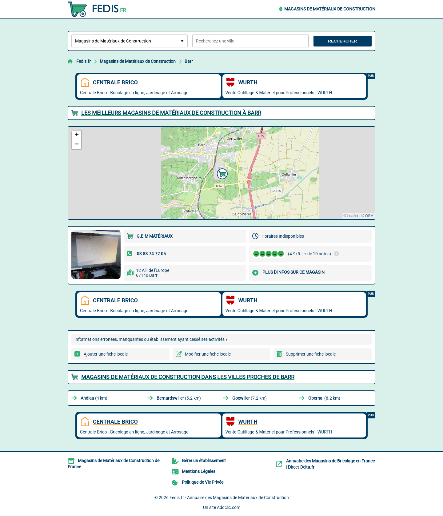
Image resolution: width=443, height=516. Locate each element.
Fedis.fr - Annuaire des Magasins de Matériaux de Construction (229, 497)
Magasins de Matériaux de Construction (329, 8)
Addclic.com (228, 507)
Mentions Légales (198, 471)
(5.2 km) (179, 398)
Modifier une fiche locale (208, 354)
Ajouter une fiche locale (106, 354)
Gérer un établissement (204, 460)
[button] (221, 173)
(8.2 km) (324, 398)
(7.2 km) (249, 398)
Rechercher (342, 41)
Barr (189, 61)
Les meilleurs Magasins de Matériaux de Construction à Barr (171, 113)
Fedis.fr (83, 61)
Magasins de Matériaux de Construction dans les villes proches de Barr (187, 377)
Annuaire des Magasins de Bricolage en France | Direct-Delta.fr (330, 464)
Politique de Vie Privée (202, 482)
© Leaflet (350, 216)
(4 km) (94, 398)
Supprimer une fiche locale (311, 354)
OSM (369, 216)
